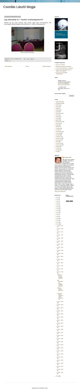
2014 (57, 218)
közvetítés (58, 123)
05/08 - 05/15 (60, 323)
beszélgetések (59, 103)
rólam (9, 60)
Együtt (57, 108)
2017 (57, 212)
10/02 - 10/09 (60, 250)
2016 (57, 214)
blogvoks (58, 105)
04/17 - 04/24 (60, 329)
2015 (57, 216)
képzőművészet (59, 121)
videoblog (58, 150)
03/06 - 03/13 (60, 347)
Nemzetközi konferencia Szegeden (63, 66)
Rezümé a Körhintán (60, 64)
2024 (57, 199)
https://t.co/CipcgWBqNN (63, 83)
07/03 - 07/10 (60, 271)
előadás (57, 110)
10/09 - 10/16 (60, 247)
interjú (57, 118)
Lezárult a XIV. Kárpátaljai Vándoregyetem (61, 73)
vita (56, 151)
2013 (57, 220)
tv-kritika (58, 148)
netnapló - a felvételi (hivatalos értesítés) (60, 276)
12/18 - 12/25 (60, 228)
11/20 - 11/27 (60, 235)
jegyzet (57, 120)
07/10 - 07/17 (60, 268)
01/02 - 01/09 (60, 372)
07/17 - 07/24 (60, 265)
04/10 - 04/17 (60, 332)
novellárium (58, 136)
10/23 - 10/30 (60, 241)
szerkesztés (58, 143)
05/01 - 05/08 (60, 326)
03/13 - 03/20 (60, 344)
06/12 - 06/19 (60, 307)
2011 (57, 224)
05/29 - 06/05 (60, 314)
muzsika (58, 130)
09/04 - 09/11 (60, 259)
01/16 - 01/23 (60, 366)
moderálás (58, 128)
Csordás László (67, 157)
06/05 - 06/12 (60, 310)
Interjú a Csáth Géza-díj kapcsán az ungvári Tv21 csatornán (64, 70)
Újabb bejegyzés (8, 66)
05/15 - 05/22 (60, 320)
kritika (57, 125)
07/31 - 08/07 (60, 262)
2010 (57, 376)
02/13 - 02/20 (60, 354)
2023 (57, 201)
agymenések (58, 101)
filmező (57, 115)
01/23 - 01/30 (60, 363)
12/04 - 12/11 (60, 231)
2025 (57, 197)
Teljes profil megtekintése (60, 191)
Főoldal (27, 66)
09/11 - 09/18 (60, 256)
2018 (57, 210)
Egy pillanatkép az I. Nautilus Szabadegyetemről (60, 283)
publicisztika (58, 140)
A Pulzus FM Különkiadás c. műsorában (64, 68)
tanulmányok (58, 145)
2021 (57, 205)
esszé (57, 111)
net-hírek (58, 133)
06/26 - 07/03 (60, 301)
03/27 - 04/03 (60, 338)
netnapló (58, 135)
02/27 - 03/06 (60, 350)
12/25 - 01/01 (60, 225)
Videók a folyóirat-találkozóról (60, 289)
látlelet (57, 126)
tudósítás (58, 146)
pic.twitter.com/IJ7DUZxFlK (64, 84)
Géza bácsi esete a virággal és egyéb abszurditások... (60, 296)
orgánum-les (58, 138)
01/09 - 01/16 (60, 369)
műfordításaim (59, 131)
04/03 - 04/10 (60, 335)
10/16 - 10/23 (60, 244)
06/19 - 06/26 (60, 304)
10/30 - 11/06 (60, 238)
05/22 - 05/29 (60, 317)
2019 (57, 208)
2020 (57, 206)
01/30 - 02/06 (60, 360)
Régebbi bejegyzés (47, 66)
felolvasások (58, 113)
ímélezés (58, 116)
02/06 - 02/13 (60, 357)
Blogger (46, 388)
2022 (57, 203)
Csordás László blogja (19, 7)
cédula (57, 106)
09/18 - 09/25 (60, 253)
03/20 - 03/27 (60, 341)
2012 (57, 222)
